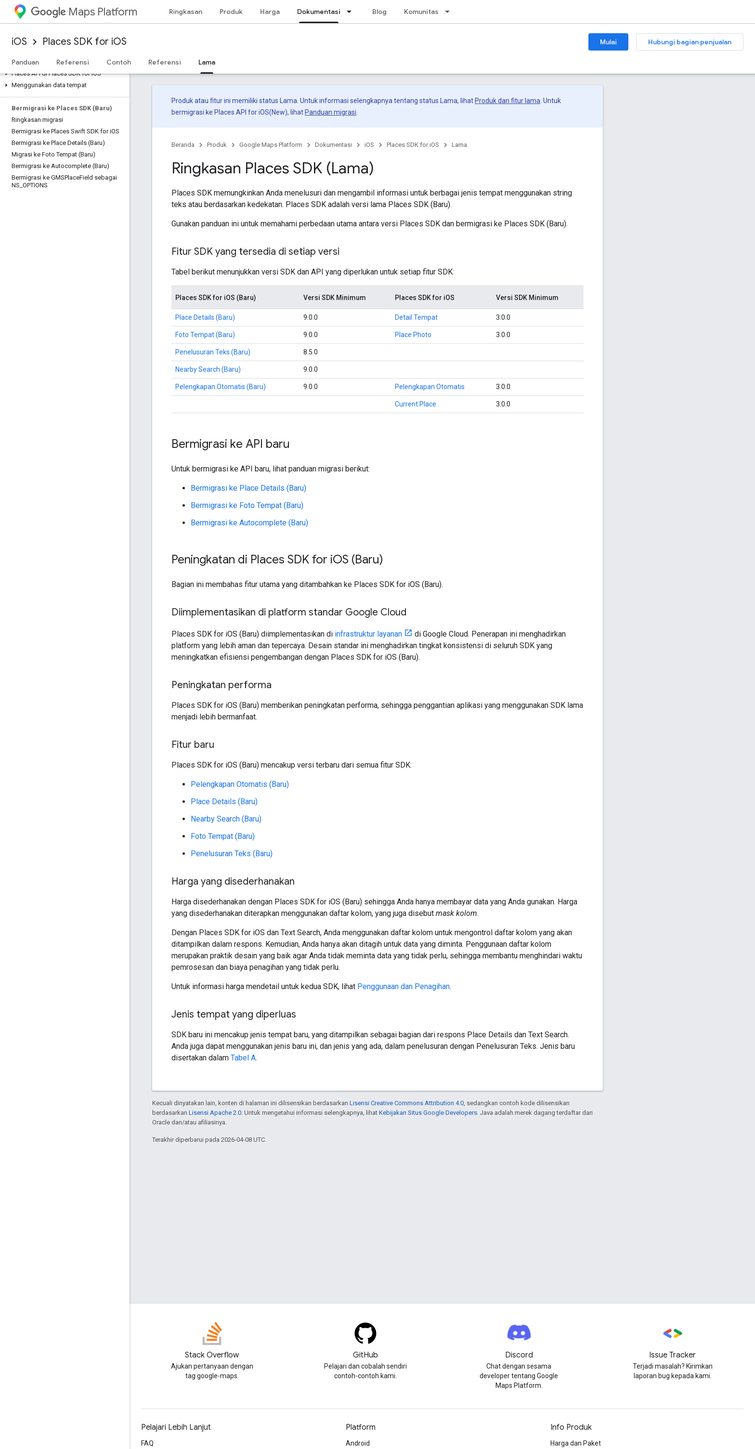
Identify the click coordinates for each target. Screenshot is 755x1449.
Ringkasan (185, 11)
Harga (270, 11)
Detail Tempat (416, 317)
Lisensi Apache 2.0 (215, 1112)
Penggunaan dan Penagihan (403, 986)
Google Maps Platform (270, 144)
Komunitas (421, 11)
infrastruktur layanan (368, 634)
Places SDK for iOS (84, 42)
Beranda (183, 144)
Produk (231, 11)
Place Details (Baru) (205, 317)
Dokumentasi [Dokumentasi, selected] (318, 11)
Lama (459, 144)
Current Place (415, 404)
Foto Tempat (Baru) (205, 335)
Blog (379, 11)
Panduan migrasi (330, 112)
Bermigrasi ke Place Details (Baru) (248, 488)
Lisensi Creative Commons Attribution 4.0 (407, 1103)
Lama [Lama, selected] (206, 62)
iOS (19, 42)
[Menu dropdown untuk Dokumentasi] (352, 11)
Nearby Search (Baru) (208, 369)
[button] (63, 73)
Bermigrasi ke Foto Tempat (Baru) (247, 505)
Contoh (118, 62)
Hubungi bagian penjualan (689, 42)
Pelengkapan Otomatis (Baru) (220, 387)
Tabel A (243, 1057)
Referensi (72, 62)
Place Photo (413, 335)
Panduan (25, 62)
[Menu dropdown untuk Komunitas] (450, 11)
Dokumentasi (333, 144)
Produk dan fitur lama (507, 100)
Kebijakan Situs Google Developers (428, 1112)
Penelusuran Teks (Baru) (212, 352)
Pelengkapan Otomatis (430, 387)
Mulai (608, 42)
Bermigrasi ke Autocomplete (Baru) (249, 522)
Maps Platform (84, 11)
